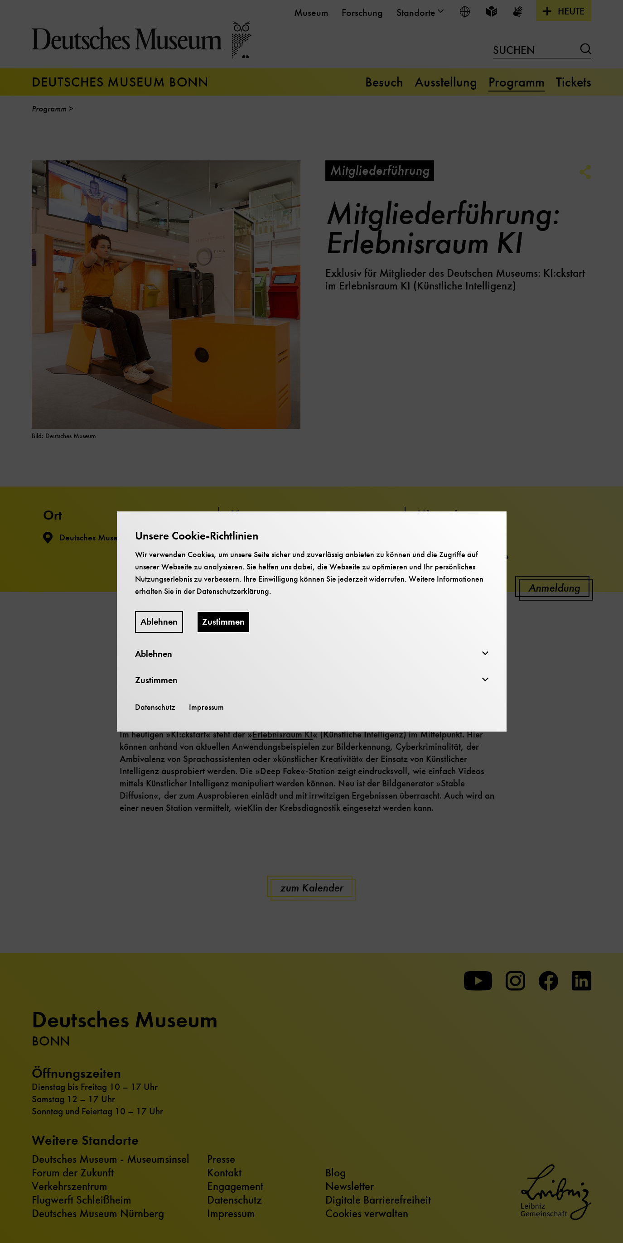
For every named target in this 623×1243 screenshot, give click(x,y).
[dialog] (311, 621)
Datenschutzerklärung (233, 591)
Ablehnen (159, 621)
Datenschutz (155, 707)
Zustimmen (223, 621)
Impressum (206, 707)
